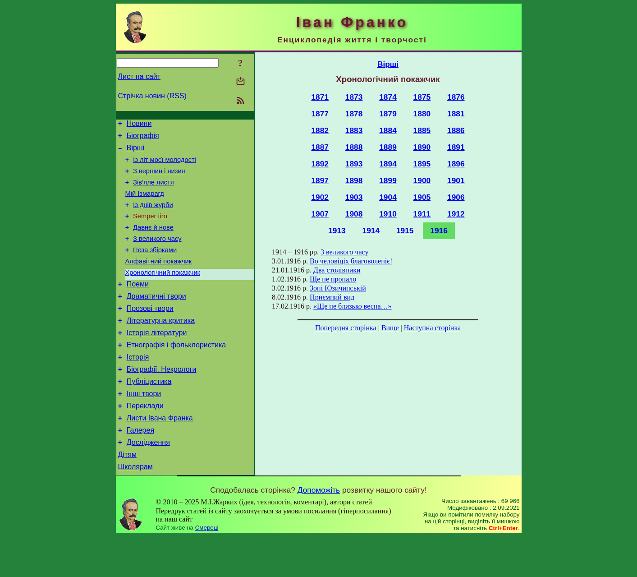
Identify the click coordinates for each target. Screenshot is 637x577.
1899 (388, 180)
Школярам (135, 507)
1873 (354, 97)
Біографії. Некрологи (162, 399)
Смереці (207, 568)
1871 (320, 97)
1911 (422, 213)
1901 (456, 180)
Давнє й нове (153, 241)
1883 (354, 130)
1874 (388, 97)
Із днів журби (153, 215)
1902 (320, 197)
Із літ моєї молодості (164, 165)
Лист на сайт (139, 76)
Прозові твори (150, 331)
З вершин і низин (159, 177)
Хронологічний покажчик (163, 291)
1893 (354, 163)
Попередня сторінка (345, 328)
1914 (371, 230)
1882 (320, 130)
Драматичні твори (156, 318)
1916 (439, 230)
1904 (388, 197)
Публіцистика (149, 412)
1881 (456, 113)
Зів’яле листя (153, 190)
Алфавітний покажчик (158, 278)
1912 (456, 213)
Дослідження (148, 480)
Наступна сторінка (432, 328)
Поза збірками (155, 266)
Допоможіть (319, 530)
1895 (422, 163)
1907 (320, 213)
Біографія (143, 138)
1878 (354, 113)
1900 (422, 180)
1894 (388, 163)
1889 (388, 147)
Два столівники (336, 270)
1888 (354, 147)
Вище (390, 328)
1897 (320, 180)
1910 (388, 213)
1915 (405, 230)
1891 (456, 147)
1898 (354, 180)
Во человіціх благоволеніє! (351, 261)
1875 (422, 97)
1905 (422, 197)
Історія (138, 385)
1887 (320, 147)
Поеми (138, 304)
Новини (139, 125)
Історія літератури (157, 358)
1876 (456, 97)
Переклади (145, 439)
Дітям (127, 494)
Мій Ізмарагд (144, 203)
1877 (320, 113)
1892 (320, 163)
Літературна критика (161, 345)
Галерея (140, 467)
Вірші (136, 152)
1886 (456, 130)
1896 (456, 163)
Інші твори (144, 426)
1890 (422, 147)
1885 (422, 130)
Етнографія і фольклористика (176, 372)
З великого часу (157, 253)
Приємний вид (332, 297)
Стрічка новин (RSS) (152, 96)
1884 (388, 130)
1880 (422, 113)
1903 (354, 197)
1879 (388, 113)
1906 (456, 197)
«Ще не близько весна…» (352, 306)
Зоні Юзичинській (338, 288)
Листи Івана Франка (160, 453)
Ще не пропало (333, 279)
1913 (337, 230)
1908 (354, 213)
